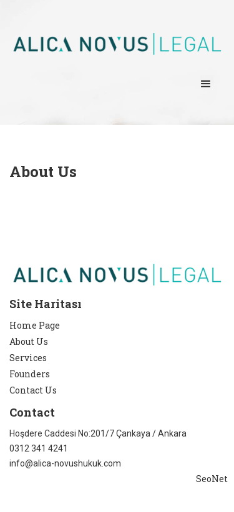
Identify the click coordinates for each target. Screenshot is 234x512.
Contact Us (33, 390)
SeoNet (212, 479)
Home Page (34, 325)
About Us (28, 341)
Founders (29, 374)
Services (28, 358)
